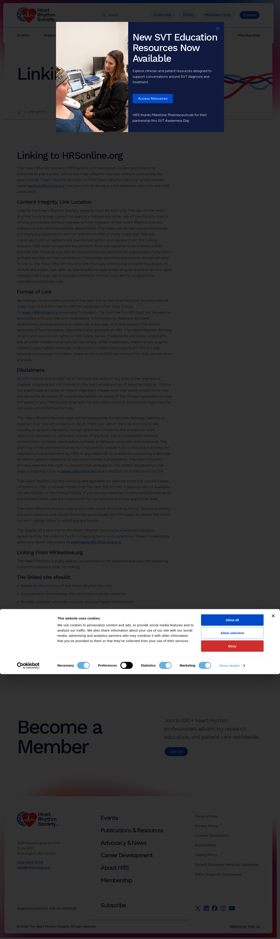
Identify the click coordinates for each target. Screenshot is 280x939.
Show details (229, 930)
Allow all (232, 885)
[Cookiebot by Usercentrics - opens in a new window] (28, 930)
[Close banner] (273, 880)
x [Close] (217, 28)
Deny (232, 911)
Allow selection (232, 898)
